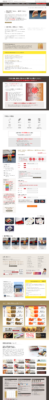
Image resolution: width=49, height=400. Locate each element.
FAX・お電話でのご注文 (31, 278)
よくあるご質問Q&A (17, 3)
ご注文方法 (29, 270)
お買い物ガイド (11, 3)
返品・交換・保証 (30, 275)
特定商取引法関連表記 (41, 270)
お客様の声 (23, 3)
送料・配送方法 (30, 273)
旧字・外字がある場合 (41, 268)
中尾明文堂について (28, 3)
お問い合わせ (39, 278)
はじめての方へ (6, 3)
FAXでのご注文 (6, 398)
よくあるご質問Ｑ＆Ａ (41, 273)
